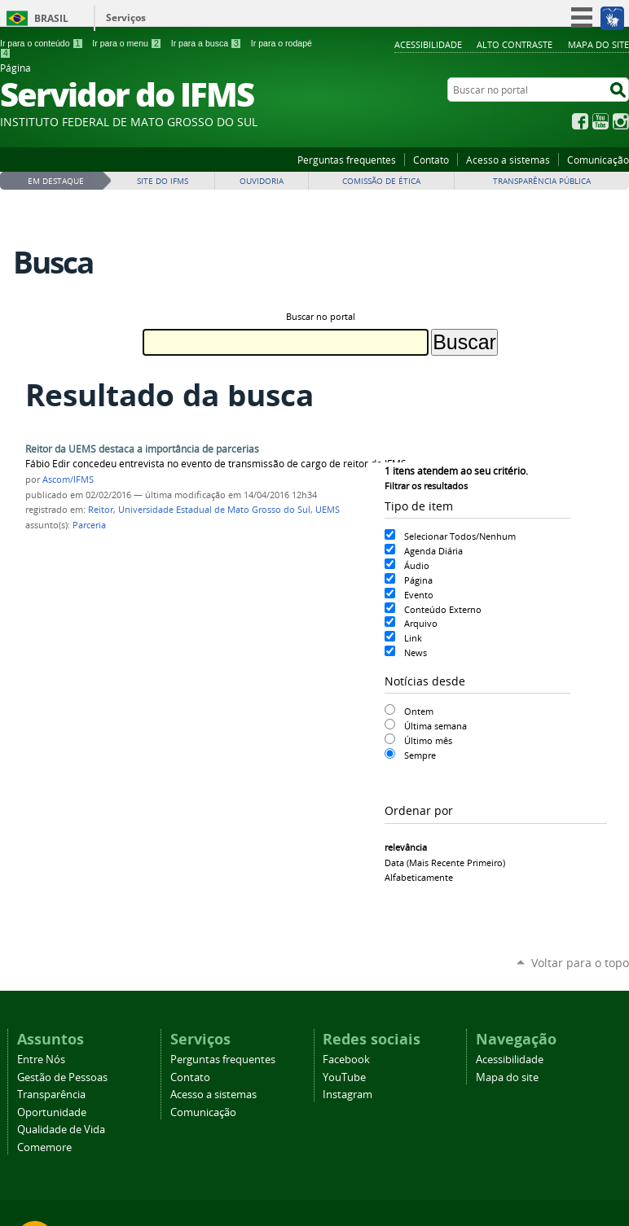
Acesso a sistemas (508, 159)
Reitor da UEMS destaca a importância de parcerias (142, 449)
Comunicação (598, 159)
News (415, 652)
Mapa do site (598, 44)
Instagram (621, 121)
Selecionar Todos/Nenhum (460, 536)
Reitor (100, 509)
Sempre (420, 755)
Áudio (416, 565)
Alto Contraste (514, 44)
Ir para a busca (206, 43)
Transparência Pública (542, 181)
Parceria (89, 525)
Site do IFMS (162, 181)
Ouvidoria (262, 181)
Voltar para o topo (580, 962)
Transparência (51, 1094)
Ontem (418, 711)
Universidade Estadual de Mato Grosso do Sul (214, 509)
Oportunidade (51, 1112)
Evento (418, 595)
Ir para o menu (126, 43)
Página (418, 580)
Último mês (428, 740)
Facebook (580, 121)
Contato (431, 159)
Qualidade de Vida (61, 1129)
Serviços (126, 17)
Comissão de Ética (381, 181)
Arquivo (421, 623)
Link (413, 638)
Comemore (44, 1147)
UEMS (327, 509)
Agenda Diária (433, 551)
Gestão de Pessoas (62, 1077)
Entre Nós (41, 1059)
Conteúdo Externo (443, 609)
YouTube (600, 121)
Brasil (51, 18)
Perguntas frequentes (346, 159)
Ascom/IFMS (68, 479)
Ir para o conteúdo (41, 43)
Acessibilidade (428, 44)
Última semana (435, 726)
